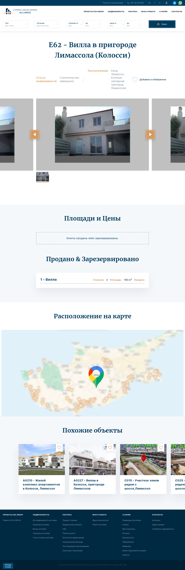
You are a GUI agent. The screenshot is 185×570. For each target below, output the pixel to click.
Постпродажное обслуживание (76, 546)
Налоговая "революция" (73, 551)
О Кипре (163, 12)
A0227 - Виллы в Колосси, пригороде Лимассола (89, 484)
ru (149, 3)
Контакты (177, 12)
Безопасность (128, 538)
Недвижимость (116, 12)
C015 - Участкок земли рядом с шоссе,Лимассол (141, 484)
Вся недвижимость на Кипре (45, 520)
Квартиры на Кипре (41, 525)
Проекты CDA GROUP (94, 12)
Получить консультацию (113, 3)
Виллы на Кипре (39, 529)
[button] (34, 134)
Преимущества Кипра (131, 520)
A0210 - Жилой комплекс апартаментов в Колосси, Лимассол (41, 484)
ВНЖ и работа (148, 12)
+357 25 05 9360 (136, 3)
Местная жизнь (128, 529)
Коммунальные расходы (73, 542)
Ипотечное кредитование (73, 538)
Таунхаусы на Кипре (41, 533)
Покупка (132, 12)
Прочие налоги (69, 533)
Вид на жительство (100, 520)
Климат (125, 525)
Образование (128, 542)
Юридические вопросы (72, 525)
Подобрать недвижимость (163, 529)
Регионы (126, 533)
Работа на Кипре (99, 525)
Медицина (126, 546)
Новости (126, 555)
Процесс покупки (70, 520)
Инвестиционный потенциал (134, 551)
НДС (64, 529)
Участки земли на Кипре (43, 538)
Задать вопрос (158, 525)
